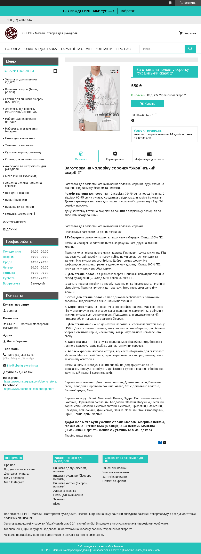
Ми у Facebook (14, 478)
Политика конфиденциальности (141, 550)
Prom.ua (118, 546)
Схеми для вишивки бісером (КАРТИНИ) (24, 100)
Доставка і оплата (16, 473)
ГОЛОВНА (12, 49)
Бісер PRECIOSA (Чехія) (21, 176)
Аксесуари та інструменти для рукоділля (25, 168)
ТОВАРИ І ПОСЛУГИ (18, 70)
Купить (150, 103)
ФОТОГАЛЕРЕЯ (14, 222)
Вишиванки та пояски (19, 206)
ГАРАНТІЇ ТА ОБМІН (76, 49)
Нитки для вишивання (20, 138)
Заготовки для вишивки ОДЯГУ (21, 81)
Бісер (57, 503)
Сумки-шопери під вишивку (23, 152)
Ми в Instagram (14, 482)
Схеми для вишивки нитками (24, 159)
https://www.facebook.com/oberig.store (29, 388)
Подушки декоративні (20, 213)
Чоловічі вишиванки (116, 472)
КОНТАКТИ (104, 49)
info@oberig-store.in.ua (22, 365)
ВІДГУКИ (10, 229)
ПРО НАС (123, 49)
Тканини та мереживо (19, 145)
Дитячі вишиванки (115, 476)
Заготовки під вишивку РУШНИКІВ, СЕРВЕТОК (21, 110)
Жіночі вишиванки (115, 468)
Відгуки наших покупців (19, 469)
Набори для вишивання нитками (21, 120)
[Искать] (190, 49)
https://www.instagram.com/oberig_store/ (30, 381)
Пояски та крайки (114, 481)
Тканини (59, 499)
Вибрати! (128, 11)
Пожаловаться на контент (106, 550)
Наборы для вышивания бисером (21, 130)
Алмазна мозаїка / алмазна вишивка (23, 184)
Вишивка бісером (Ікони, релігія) (21, 91)
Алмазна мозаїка (64, 490)
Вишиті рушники (16, 199)
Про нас (9, 465)
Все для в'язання (17, 192)
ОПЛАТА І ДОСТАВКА (40, 49)
